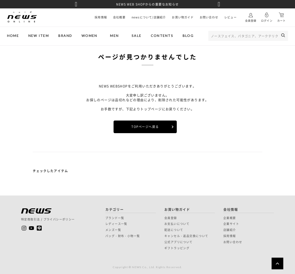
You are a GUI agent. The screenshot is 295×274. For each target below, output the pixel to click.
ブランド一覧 (114, 218)
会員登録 (251, 15)
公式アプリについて (178, 242)
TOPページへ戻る (145, 126)
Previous (76, 4)
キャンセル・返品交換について (186, 236)
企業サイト (231, 224)
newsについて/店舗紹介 (149, 17)
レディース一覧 (116, 224)
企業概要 (229, 218)
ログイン (267, 15)
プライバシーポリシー (59, 219)
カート (281, 15)
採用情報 (101, 17)
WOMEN (89, 36)
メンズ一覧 (113, 230)
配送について (173, 230)
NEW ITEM (38, 36)
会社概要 (119, 17)
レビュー (230, 17)
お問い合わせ (209, 17)
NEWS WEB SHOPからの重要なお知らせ (147, 4)
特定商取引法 (30, 219)
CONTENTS (162, 36)
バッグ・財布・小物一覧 (122, 236)
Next (219, 4)
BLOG (188, 36)
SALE (136, 36)
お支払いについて (176, 224)
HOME (13, 36)
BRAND (65, 36)
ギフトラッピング (176, 248)
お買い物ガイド (182, 17)
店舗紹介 (229, 230)
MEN (114, 36)
